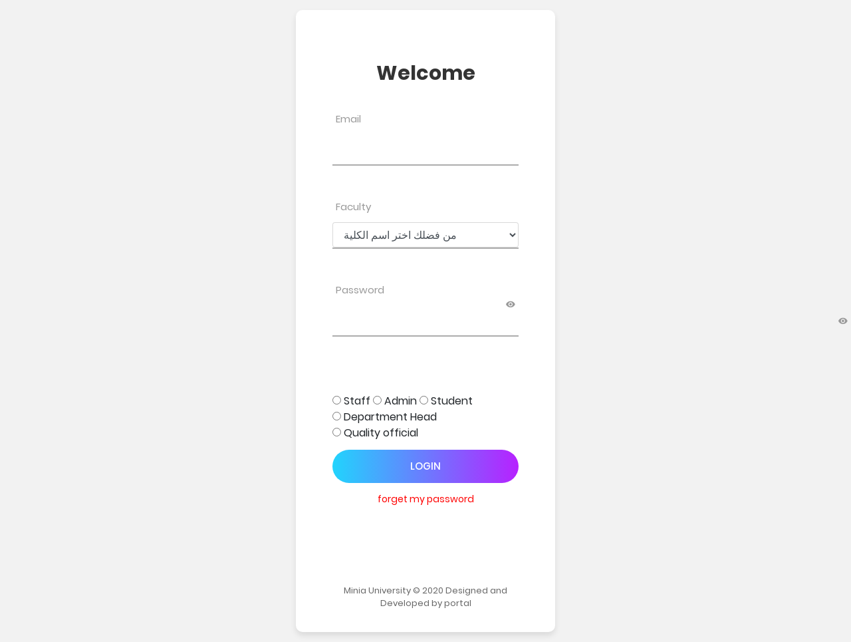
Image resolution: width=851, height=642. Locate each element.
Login (425, 466)
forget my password (426, 499)
